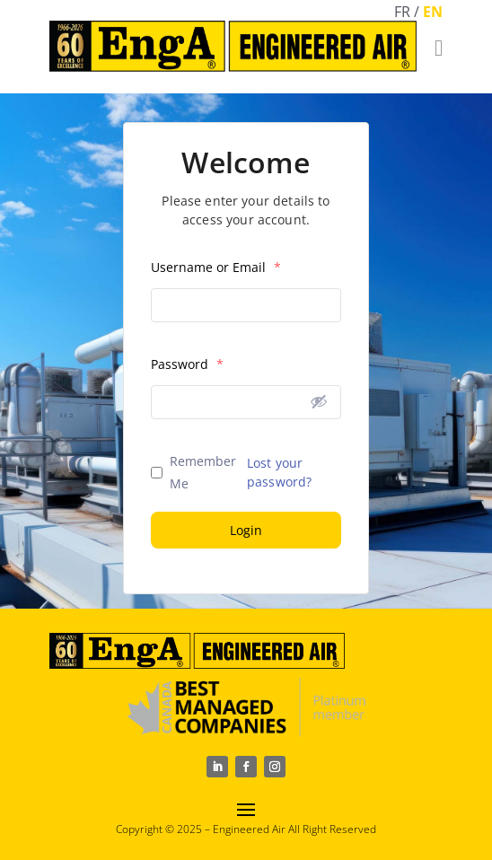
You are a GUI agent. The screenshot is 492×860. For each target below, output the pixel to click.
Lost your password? (279, 472)
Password (187, 364)
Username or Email (216, 267)
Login (246, 530)
